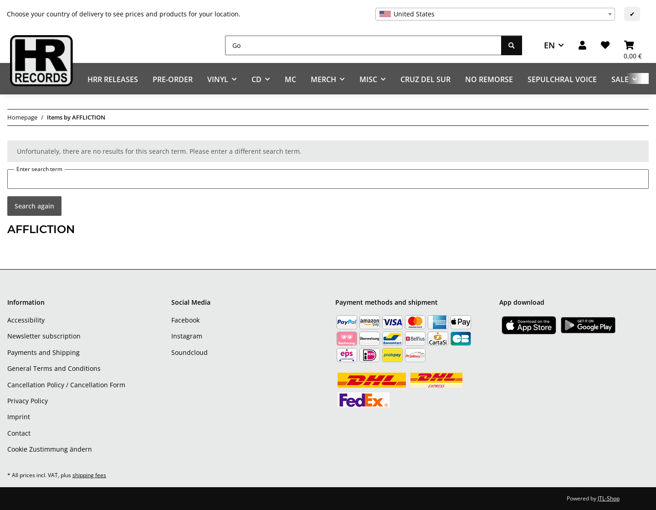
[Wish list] (605, 45)
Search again (34, 206)
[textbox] (495, 14)
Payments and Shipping (43, 352)
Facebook (185, 320)
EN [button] (549, 45)
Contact (19, 433)
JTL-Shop (609, 498)
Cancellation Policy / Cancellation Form (66, 384)
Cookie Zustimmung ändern (49, 449)
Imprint (18, 416)
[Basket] (633, 45)
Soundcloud (189, 352)
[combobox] (495, 14)
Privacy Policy (27, 400)
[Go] (363, 45)
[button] (582, 45)
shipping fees (89, 475)
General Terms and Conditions (54, 368)
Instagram (186, 336)
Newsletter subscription (44, 336)
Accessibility (26, 320)
